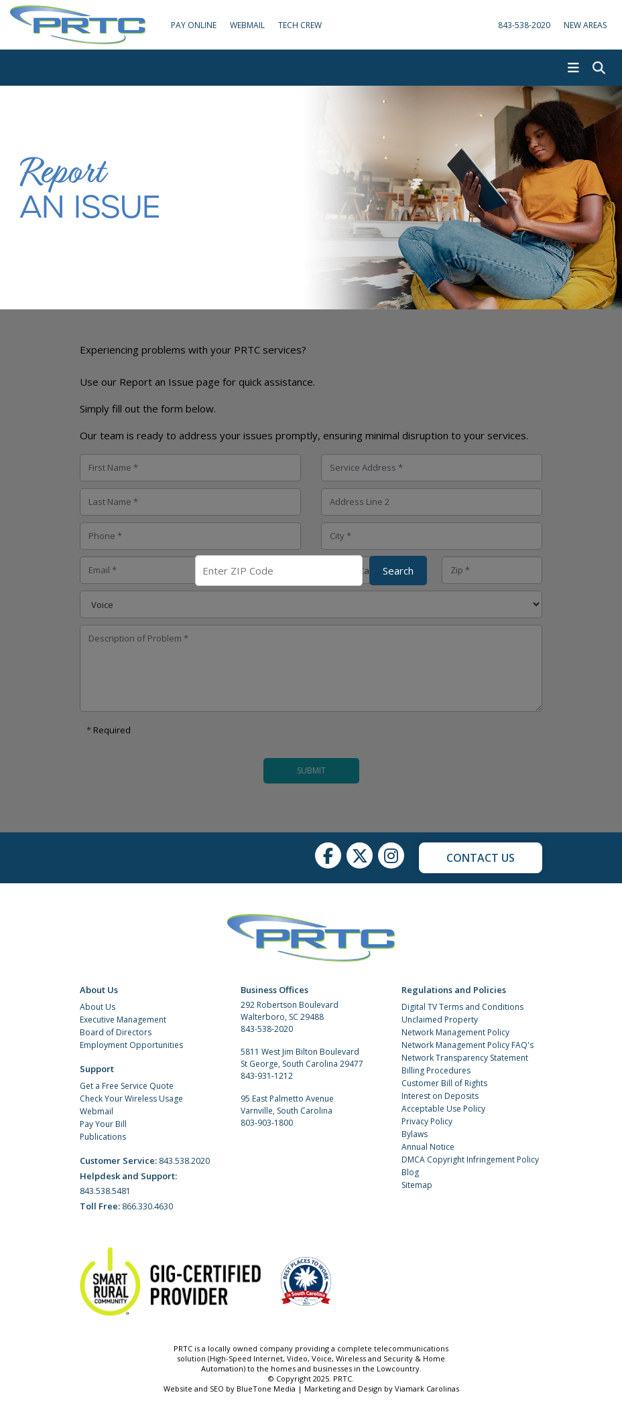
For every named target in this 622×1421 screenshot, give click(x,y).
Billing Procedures (436, 1070)
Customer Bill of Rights (444, 1083)
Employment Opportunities (131, 1045)
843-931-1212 (267, 1075)
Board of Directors (115, 1032)
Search (398, 570)
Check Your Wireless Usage (131, 1098)
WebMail (247, 25)
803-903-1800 (267, 1122)
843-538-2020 (524, 25)
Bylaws (414, 1134)
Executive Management (123, 1019)
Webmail (96, 1111)
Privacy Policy (426, 1121)
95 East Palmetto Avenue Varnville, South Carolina (287, 1104)
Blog (410, 1172)
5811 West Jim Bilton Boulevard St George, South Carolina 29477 (302, 1057)
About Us (97, 1007)
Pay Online (193, 25)
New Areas (585, 25)
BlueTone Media (266, 1388)
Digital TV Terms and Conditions (462, 1007)
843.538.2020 (184, 1161)
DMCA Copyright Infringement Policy (470, 1159)
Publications (103, 1136)
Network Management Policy (455, 1032)
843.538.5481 (105, 1191)
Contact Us (480, 857)
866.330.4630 (147, 1206)
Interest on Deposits (440, 1096)
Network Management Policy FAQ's (467, 1045)
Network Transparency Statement (464, 1057)
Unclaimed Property (439, 1019)
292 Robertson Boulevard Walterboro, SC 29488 (289, 1011)
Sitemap (416, 1185)
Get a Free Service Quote (127, 1086)
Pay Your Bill (103, 1124)
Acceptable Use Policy (443, 1108)
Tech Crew (300, 25)
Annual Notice (427, 1146)
